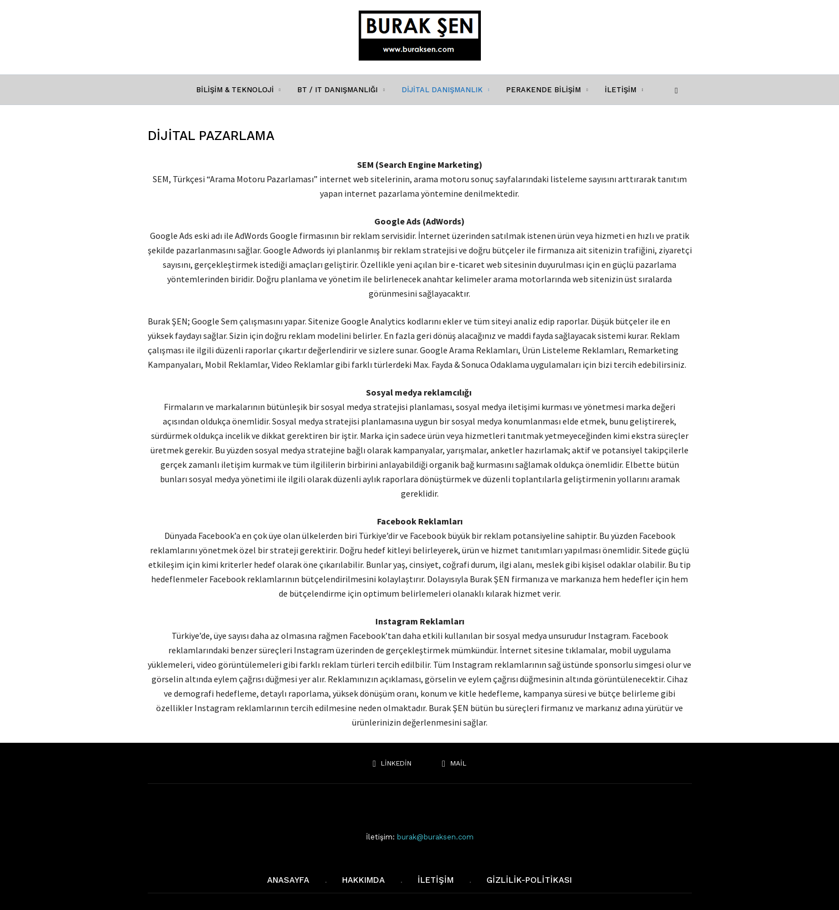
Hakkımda (363, 880)
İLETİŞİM (624, 89)
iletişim (436, 880)
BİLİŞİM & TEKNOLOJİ (238, 89)
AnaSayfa (288, 880)
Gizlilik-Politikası (529, 880)
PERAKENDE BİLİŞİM (547, 89)
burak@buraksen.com (435, 837)
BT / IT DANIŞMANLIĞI (341, 89)
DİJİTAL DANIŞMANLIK (445, 89)
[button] (674, 89)
